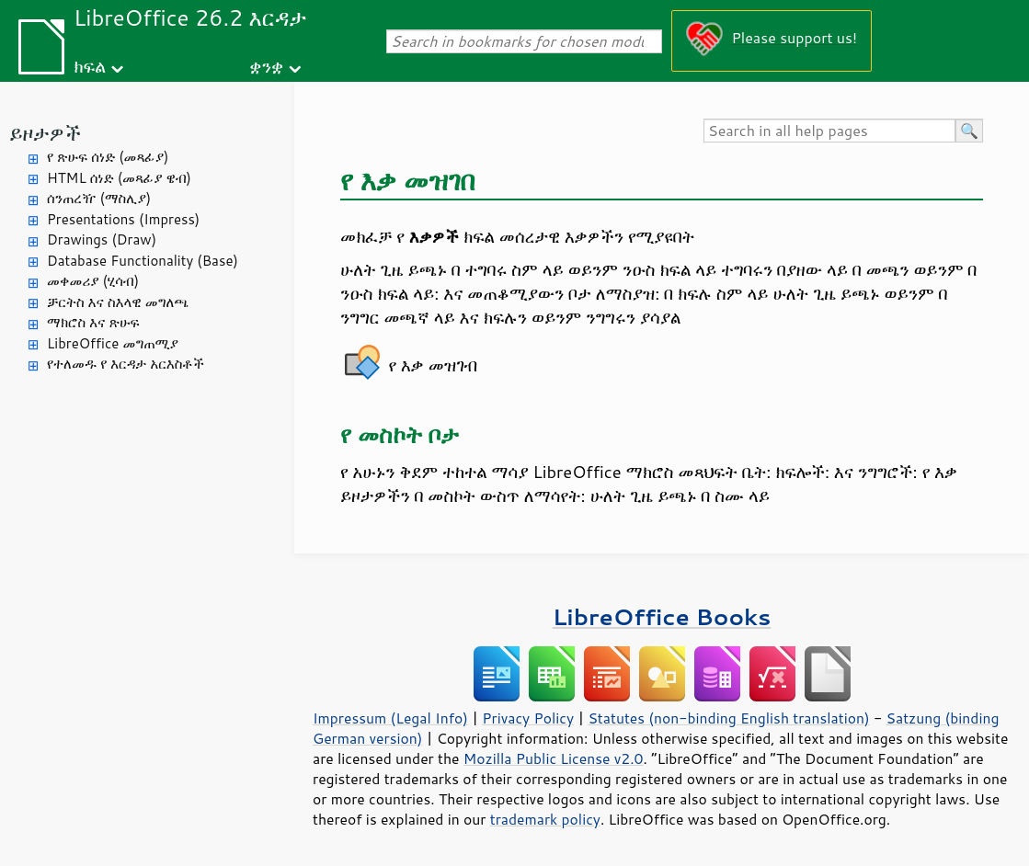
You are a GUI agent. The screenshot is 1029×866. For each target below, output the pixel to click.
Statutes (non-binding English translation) (728, 718)
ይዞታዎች (45, 133)
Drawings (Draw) (101, 239)
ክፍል (90, 65)
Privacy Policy (528, 718)
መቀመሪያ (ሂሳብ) (93, 281)
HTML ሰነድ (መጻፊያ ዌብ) (119, 178)
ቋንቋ (266, 65)
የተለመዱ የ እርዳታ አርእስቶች (125, 363)
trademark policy (545, 819)
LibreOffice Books (662, 616)
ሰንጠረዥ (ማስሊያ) (99, 198)
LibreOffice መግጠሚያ (112, 343)
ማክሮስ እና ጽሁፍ (93, 322)
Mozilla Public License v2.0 (553, 758)
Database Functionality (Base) (142, 260)
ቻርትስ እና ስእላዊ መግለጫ (118, 302)
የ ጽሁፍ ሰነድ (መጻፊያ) (107, 156)
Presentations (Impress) (123, 219)
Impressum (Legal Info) (390, 718)
